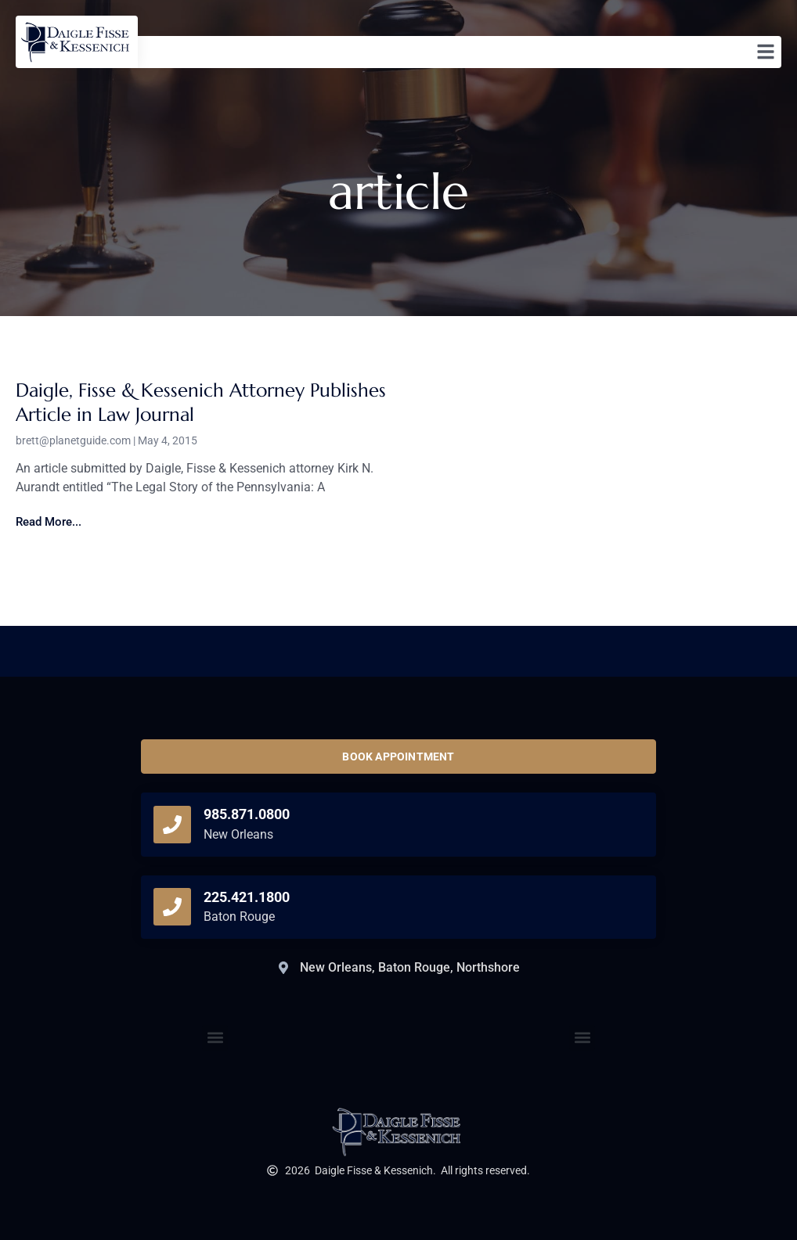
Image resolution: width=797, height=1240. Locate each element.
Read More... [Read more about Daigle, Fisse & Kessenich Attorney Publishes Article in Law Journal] (48, 522)
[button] (582, 1038)
